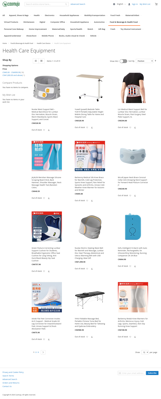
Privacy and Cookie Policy (13, 372)
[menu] (80, 25)
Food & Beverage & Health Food (22, 43)
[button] (121, 4)
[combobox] (47, 4)
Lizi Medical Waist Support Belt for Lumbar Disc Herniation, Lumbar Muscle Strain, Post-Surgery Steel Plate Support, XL (132, 113)
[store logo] (11, 4)
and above (14, 75)
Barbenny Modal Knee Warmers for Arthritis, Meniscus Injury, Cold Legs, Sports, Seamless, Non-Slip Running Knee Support (133, 322)
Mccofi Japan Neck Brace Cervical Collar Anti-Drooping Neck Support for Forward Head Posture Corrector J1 (133, 181)
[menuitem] (4, 15)
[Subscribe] (152, 373)
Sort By (131, 61)
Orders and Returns (11, 383)
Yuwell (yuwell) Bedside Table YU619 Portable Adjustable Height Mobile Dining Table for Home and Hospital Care (89, 113)
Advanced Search (78, 4)
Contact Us (7, 386)
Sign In (135, 4)
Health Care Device (44, 43)
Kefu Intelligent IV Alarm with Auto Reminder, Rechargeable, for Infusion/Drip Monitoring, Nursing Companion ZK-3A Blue (132, 252)
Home (5, 43)
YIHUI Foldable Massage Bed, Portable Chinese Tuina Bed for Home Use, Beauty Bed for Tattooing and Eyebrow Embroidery (90, 322)
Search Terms (8, 376)
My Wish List (145, 4)
